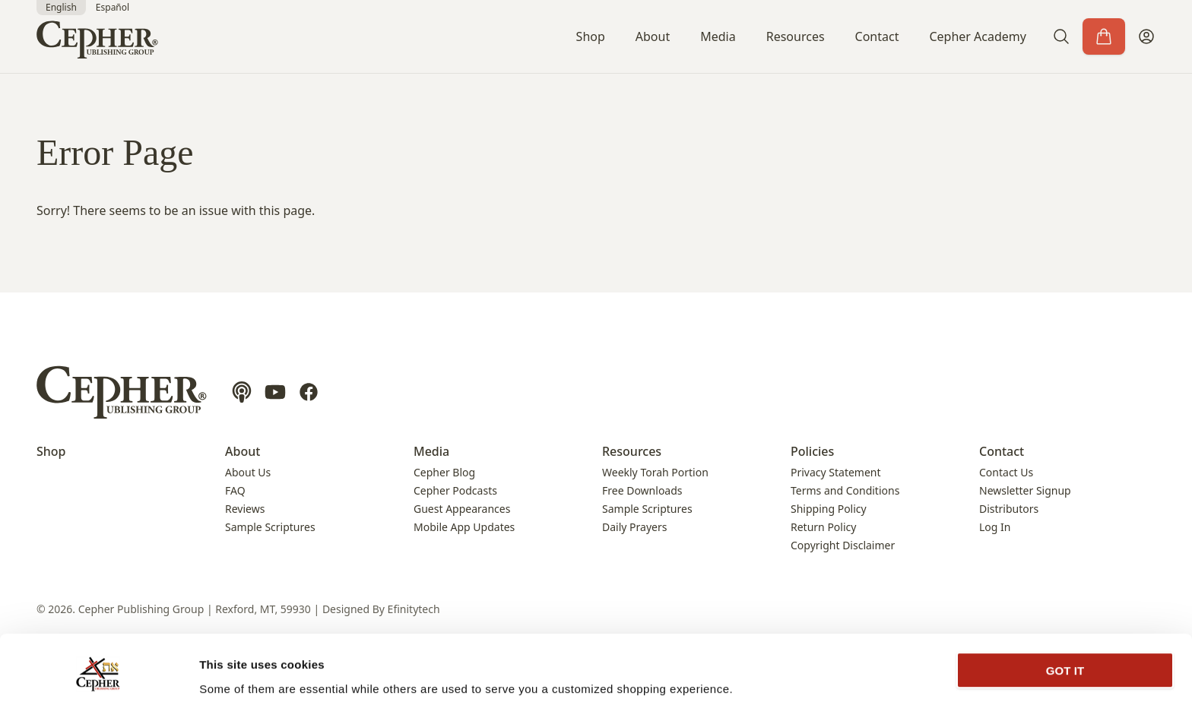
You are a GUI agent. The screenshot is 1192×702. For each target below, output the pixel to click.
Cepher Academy (977, 36)
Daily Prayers (634, 527)
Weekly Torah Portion (655, 472)
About (653, 36)
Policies (812, 451)
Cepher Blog (444, 472)
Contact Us (1006, 472)
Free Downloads (642, 490)
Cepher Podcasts (455, 490)
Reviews (245, 508)
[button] (1061, 36)
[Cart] (1104, 36)
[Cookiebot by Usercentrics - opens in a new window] (98, 672)
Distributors (1008, 508)
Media (717, 36)
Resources (795, 36)
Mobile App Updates (464, 527)
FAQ (235, 490)
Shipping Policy (829, 508)
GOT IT (1065, 612)
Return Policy (823, 527)
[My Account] (1146, 36)
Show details (234, 672)
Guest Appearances (462, 508)
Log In (994, 527)
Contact (877, 36)
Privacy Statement (836, 472)
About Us (248, 472)
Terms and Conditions (845, 490)
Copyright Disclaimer (843, 545)
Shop (590, 36)
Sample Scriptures (270, 527)
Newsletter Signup (1025, 490)
